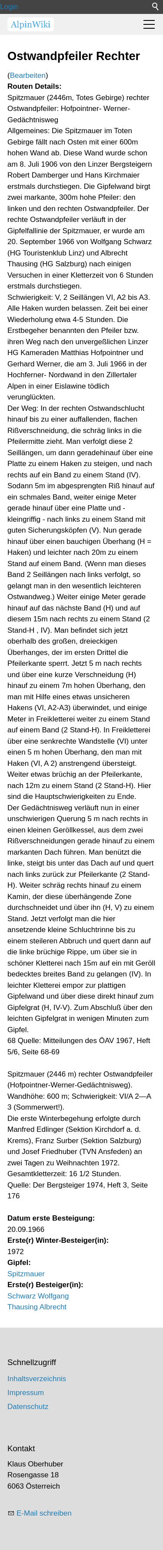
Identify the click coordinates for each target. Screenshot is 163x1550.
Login (9, 7)
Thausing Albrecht (37, 1307)
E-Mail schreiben (44, 1513)
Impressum (25, 1393)
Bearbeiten (28, 75)
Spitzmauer (26, 1274)
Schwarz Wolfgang (38, 1296)
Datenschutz (28, 1406)
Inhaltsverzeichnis (36, 1379)
